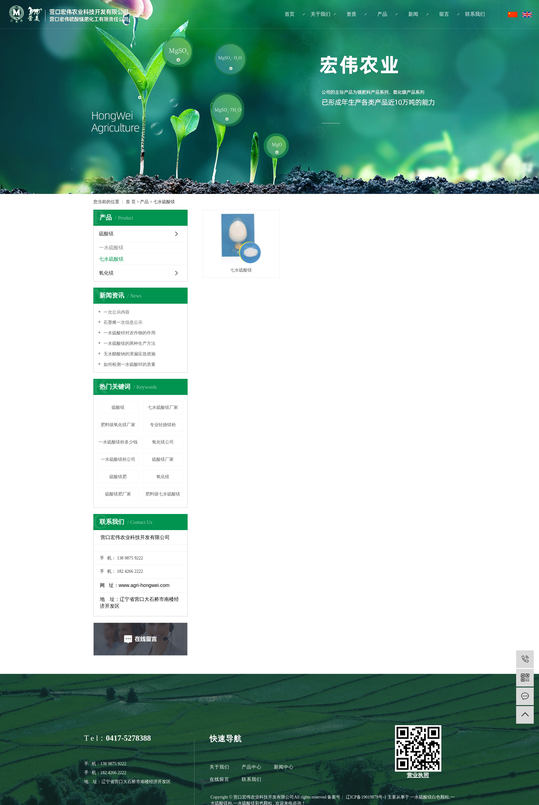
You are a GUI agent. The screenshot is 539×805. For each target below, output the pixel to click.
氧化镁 (106, 273)
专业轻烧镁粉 (163, 424)
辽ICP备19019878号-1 (366, 797)
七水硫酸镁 (164, 201)
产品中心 (251, 766)
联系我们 (475, 14)
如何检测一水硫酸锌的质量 (128, 364)
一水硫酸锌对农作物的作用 (128, 333)
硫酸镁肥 (118, 476)
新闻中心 (284, 766)
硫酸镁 (106, 233)
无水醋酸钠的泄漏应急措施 (128, 354)
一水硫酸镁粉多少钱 (118, 442)
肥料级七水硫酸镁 (163, 494)
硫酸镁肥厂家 (118, 494)
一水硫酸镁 (111, 247)
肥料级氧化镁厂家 (118, 424)
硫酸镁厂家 (163, 459)
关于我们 (320, 14)
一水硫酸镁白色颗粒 (429, 797)
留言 (444, 14)
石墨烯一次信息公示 (122, 322)
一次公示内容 (115, 312)
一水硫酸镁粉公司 (118, 459)
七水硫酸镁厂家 (163, 407)
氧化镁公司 (163, 442)
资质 (351, 14)
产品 (382, 14)
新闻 (413, 14)
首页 (290, 14)
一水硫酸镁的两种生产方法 (128, 343)
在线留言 (220, 779)
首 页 (131, 201)
